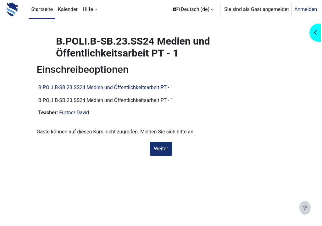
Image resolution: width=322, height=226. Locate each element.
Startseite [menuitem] (42, 9)
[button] (193, 9)
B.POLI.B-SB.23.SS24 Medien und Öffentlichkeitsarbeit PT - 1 (113, 87)
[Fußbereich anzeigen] (305, 208)
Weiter (161, 149)
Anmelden (305, 9)
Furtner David (82, 113)
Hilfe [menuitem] (88, 9)
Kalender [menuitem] (68, 9)
